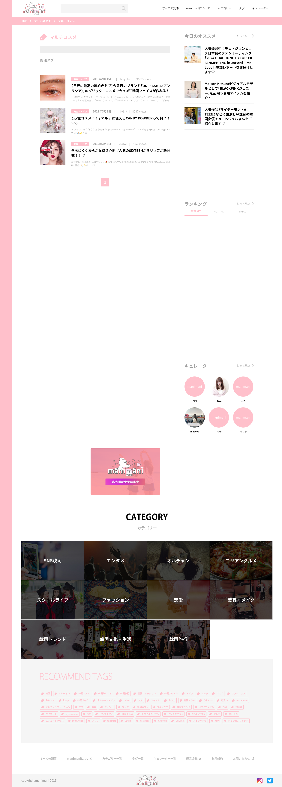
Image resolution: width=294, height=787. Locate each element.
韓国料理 (111, 720)
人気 (140, 700)
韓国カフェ (142, 707)
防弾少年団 (77, 720)
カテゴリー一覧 (112, 758)
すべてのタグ (42, 21)
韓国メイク (83, 700)
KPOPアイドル (206, 707)
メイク (189, 693)
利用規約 (217, 758)
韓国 (48, 693)
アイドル (155, 700)
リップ (125, 707)
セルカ (217, 714)
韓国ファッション (147, 693)
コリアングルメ (241, 560)
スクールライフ (52, 599)
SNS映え (53, 560)
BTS (81, 707)
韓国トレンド (52, 639)
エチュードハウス (55, 720)
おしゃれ (233, 714)
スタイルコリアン (150, 714)
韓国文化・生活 (115, 639)
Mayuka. (125, 79)
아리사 (122, 111)
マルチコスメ (66, 21)
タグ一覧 (137, 758)
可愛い (224, 700)
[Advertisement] (219, 164)
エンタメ (115, 560)
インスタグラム (175, 714)
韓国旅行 (178, 639)
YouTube (144, 720)
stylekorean (71, 714)
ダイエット (51, 714)
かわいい (208, 700)
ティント (109, 707)
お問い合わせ (241, 758)
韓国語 (239, 707)
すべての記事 (170, 8)
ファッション (115, 599)
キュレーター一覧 (165, 758)
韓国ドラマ (189, 700)
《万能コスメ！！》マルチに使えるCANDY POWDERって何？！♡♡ (120, 121)
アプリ (95, 720)
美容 (94, 707)
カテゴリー (225, 8)
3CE (89, 714)
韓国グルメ (127, 714)
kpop (66, 700)
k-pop (205, 693)
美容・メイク (80, 79)
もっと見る (243, 36)
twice (127, 700)
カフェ (172, 700)
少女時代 (162, 720)
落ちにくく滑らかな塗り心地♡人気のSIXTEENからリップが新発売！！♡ (120, 153)
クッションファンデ (238, 720)
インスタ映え (106, 714)
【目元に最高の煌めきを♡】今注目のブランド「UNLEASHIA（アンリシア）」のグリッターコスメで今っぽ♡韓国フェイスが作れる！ (120, 88)
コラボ (128, 720)
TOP (24, 21)
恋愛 (178, 599)
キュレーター (260, 8)
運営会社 (191, 758)
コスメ (219, 693)
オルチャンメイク (106, 700)
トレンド (50, 700)
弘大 (217, 720)
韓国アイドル (171, 693)
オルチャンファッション (58, 707)
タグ (241, 8)
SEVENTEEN (198, 714)
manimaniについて (198, 8)
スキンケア (162, 707)
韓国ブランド (183, 707)
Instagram (242, 700)
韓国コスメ (84, 693)
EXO (225, 707)
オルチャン (178, 560)
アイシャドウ (199, 720)
